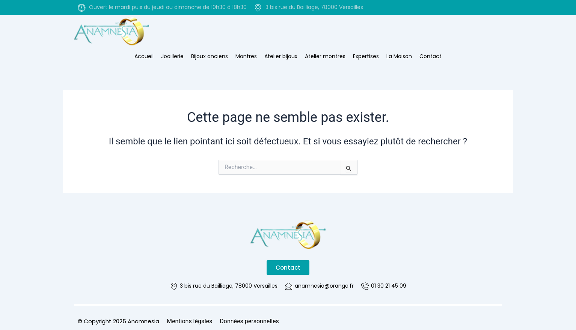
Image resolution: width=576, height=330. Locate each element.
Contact (430, 56)
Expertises (366, 56)
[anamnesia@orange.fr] (289, 286)
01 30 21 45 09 (388, 286)
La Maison (399, 56)
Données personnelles (249, 321)
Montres (246, 56)
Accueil (144, 56)
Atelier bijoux (280, 56)
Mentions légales (189, 321)
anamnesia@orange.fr (324, 286)
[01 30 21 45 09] (365, 286)
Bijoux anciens (209, 56)
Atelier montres (325, 56)
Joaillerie (172, 56)
